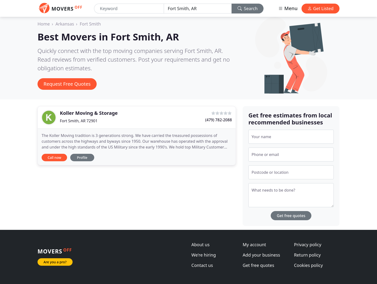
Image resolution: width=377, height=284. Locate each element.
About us (200, 244)
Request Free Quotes (67, 84)
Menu (287, 8)
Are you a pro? (55, 262)
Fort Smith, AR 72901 (79, 120)
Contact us (202, 265)
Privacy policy (307, 244)
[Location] (198, 8)
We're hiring (203, 255)
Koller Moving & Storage (89, 113)
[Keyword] (129, 8)
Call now (54, 157)
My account (254, 244)
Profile (82, 157)
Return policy (307, 255)
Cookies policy (308, 265)
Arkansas (65, 24)
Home (44, 24)
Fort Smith (90, 24)
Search (248, 8)
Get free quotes (291, 215)
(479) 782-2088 (218, 120)
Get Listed (320, 8)
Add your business (261, 255)
